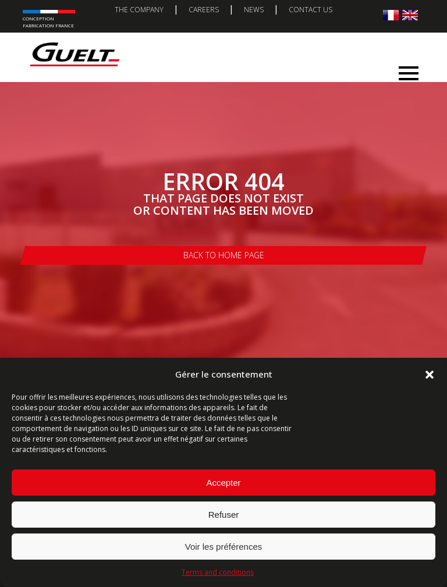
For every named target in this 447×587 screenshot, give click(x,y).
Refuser (223, 515)
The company (139, 10)
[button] (429, 374)
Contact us (310, 10)
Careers (204, 10)
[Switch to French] (391, 14)
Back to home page (223, 255)
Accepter (223, 483)
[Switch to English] (410, 14)
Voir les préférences (223, 547)
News (254, 10)
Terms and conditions (218, 572)
